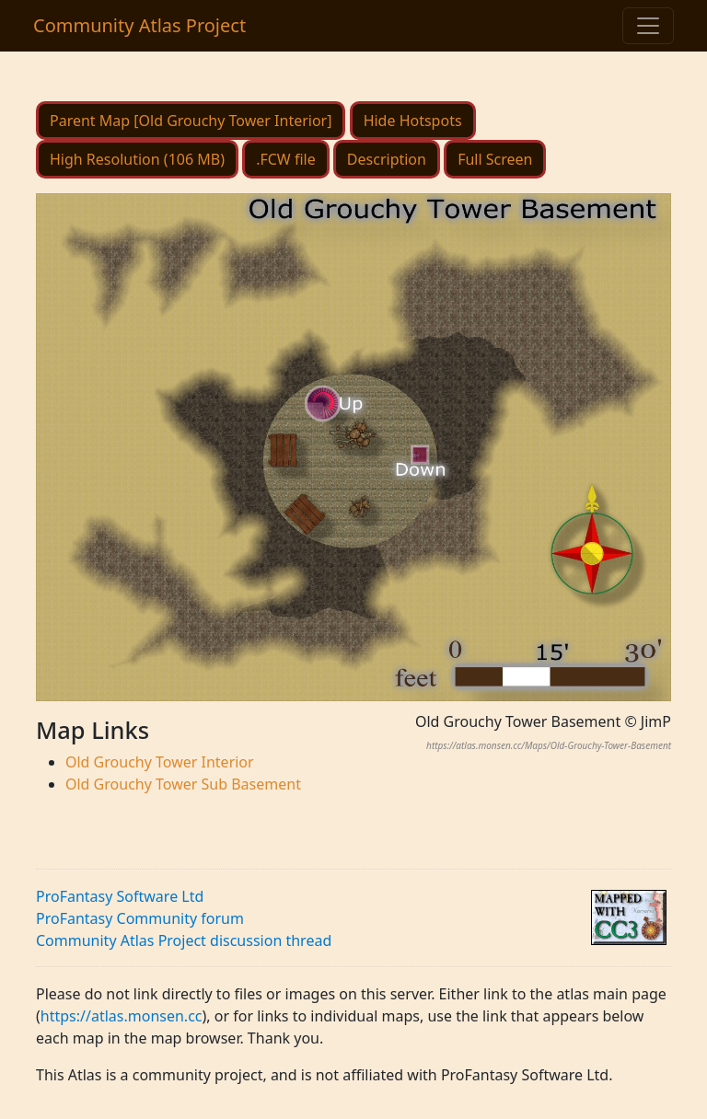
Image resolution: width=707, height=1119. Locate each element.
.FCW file (286, 159)
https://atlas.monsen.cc (122, 1016)
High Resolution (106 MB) (137, 159)
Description (386, 159)
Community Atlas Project (139, 25)
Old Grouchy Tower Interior (159, 762)
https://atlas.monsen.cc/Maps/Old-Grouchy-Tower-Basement (548, 745)
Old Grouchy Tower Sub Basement (183, 784)
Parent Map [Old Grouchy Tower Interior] (190, 120)
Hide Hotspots (413, 120)
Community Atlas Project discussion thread (183, 940)
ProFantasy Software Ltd (119, 896)
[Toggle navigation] (648, 25)
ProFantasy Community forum (140, 918)
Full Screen (495, 159)
